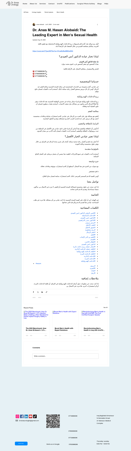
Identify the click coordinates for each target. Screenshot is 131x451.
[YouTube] (30, 416)
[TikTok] (35, 416)
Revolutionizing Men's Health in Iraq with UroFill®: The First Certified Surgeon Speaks (94, 329)
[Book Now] (21, 443)
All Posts (26, 12)
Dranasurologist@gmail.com (29, 421)
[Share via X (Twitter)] (38, 292)
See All (105, 307)
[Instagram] (17, 416)
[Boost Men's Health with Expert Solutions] (65, 318)
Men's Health (60, 12)
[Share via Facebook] (33, 292)
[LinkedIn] (26, 416)
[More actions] (97, 24)
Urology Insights (36, 12)
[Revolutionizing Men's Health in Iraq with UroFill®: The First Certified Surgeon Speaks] (94, 318)
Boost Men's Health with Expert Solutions (64, 329)
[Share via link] (46, 292)
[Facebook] (22, 416)
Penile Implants (49, 12)
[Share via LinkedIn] (42, 292)
